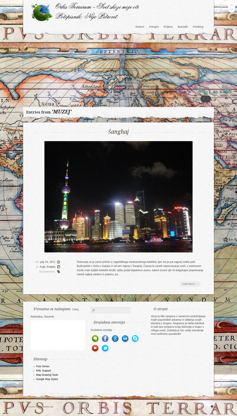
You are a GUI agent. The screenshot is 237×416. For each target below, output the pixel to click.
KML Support (43, 370)
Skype (135, 339)
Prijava (168, 26)
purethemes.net (46, 407)
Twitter (105, 348)
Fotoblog (198, 26)
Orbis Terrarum (85, 7)
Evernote (95, 339)
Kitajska (51, 266)
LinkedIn (125, 339)
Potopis (154, 26)
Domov (140, 26)
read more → (190, 284)
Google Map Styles (47, 379)
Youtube (95, 348)
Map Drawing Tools (47, 374)
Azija (42, 266)
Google (115, 339)
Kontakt (183, 26)
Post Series (42, 366)
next (208, 99)
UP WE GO (212, 407)
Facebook (105, 339)
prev (204, 99)
